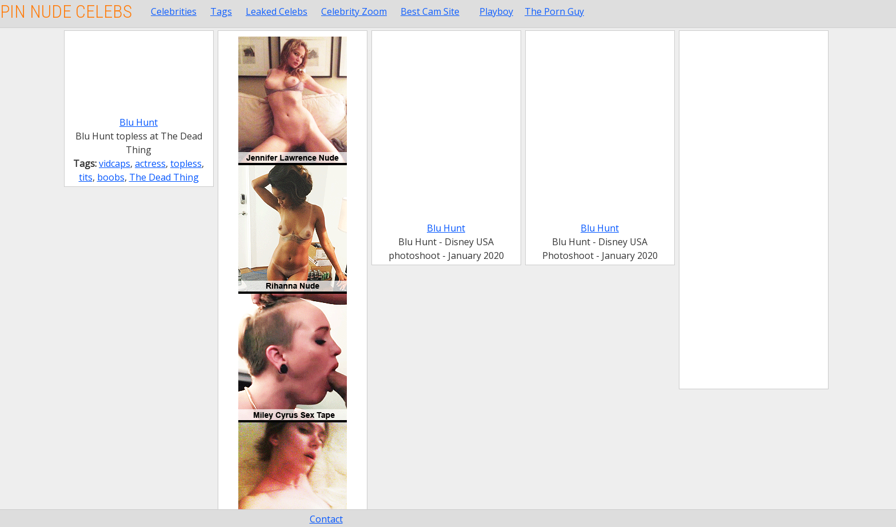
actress (150, 163)
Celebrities (174, 11)
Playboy (496, 11)
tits (86, 177)
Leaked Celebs (276, 11)
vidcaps (114, 163)
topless (186, 163)
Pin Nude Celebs (66, 11)
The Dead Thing (164, 177)
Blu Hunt (138, 122)
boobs (111, 177)
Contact (326, 519)
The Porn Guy (554, 11)
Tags (221, 11)
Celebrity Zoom (354, 11)
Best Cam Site (430, 11)
